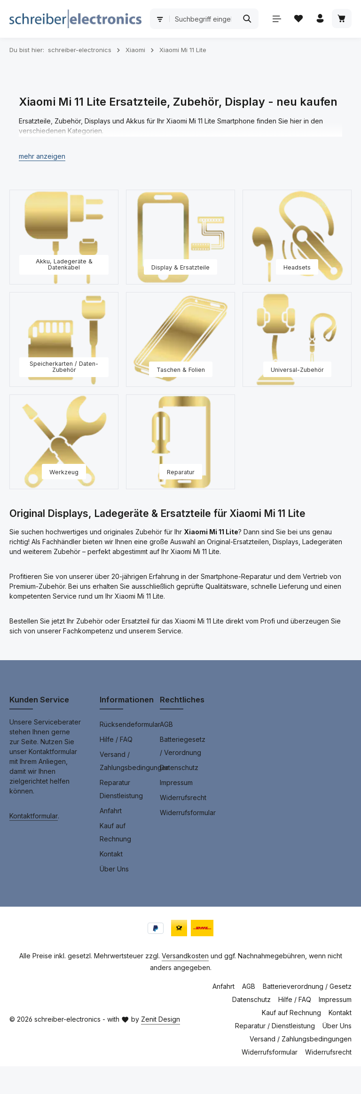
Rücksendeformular (130, 752)
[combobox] (265, 18)
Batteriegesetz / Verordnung (182, 773)
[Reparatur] (180, 469)
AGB (166, 752)
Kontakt (111, 882)
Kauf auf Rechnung (115, 860)
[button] (42, 184)
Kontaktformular (33, 843)
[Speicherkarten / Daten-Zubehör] (64, 367)
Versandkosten (185, 983)
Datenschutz (179, 795)
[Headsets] (297, 265)
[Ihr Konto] (64, 51)
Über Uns (114, 897)
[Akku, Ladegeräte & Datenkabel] (64, 265)
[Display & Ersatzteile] (180, 265)
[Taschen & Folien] (180, 367)
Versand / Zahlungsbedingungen (135, 788)
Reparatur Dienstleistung (121, 816)
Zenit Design (160, 1047)
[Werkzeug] (64, 469)
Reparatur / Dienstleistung (275, 1053)
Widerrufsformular (188, 840)
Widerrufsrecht (183, 825)
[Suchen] (334, 18)
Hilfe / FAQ (116, 767)
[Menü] (19, 51)
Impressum (176, 810)
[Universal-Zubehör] (297, 367)
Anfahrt (111, 838)
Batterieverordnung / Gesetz (307, 1014)
